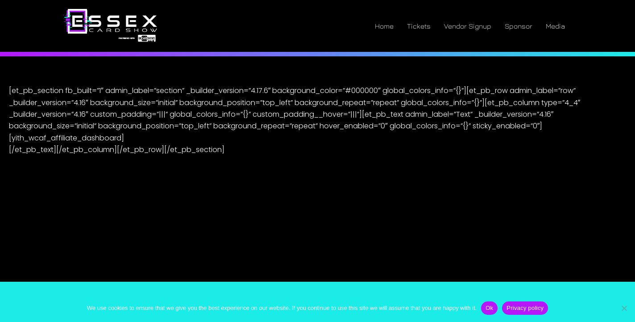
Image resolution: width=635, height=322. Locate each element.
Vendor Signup (467, 26)
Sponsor (518, 26)
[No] (623, 308)
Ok (489, 308)
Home (384, 26)
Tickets (419, 26)
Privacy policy (525, 308)
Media (555, 26)
